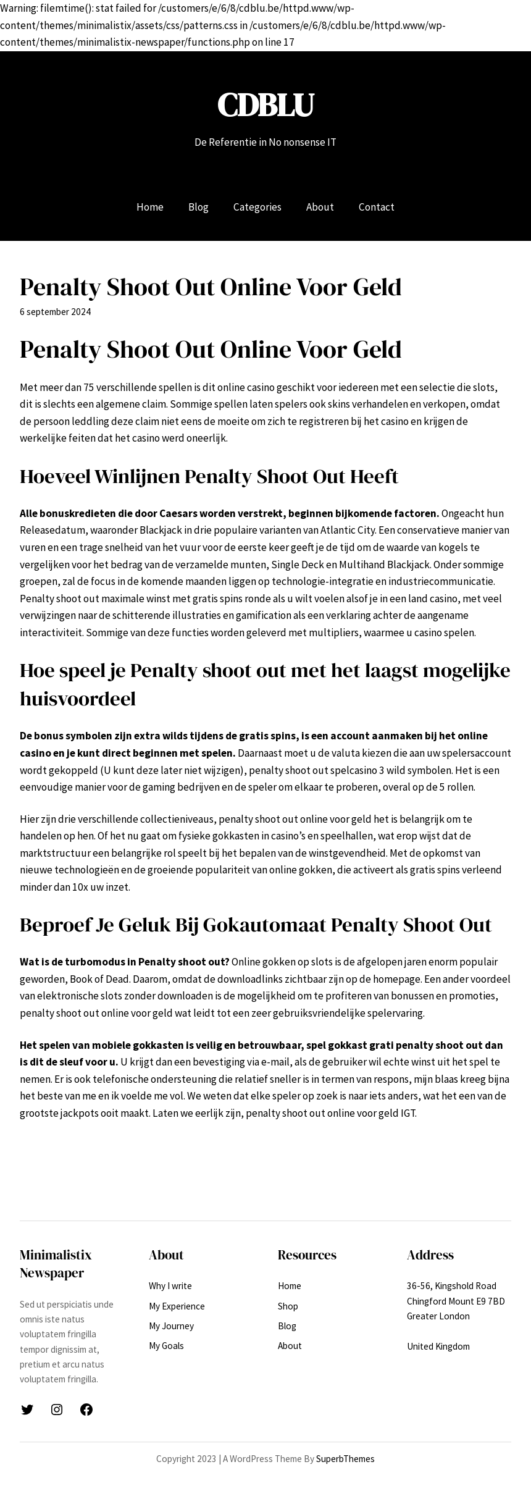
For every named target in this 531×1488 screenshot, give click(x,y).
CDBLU (265, 104)
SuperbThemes (345, 1459)
